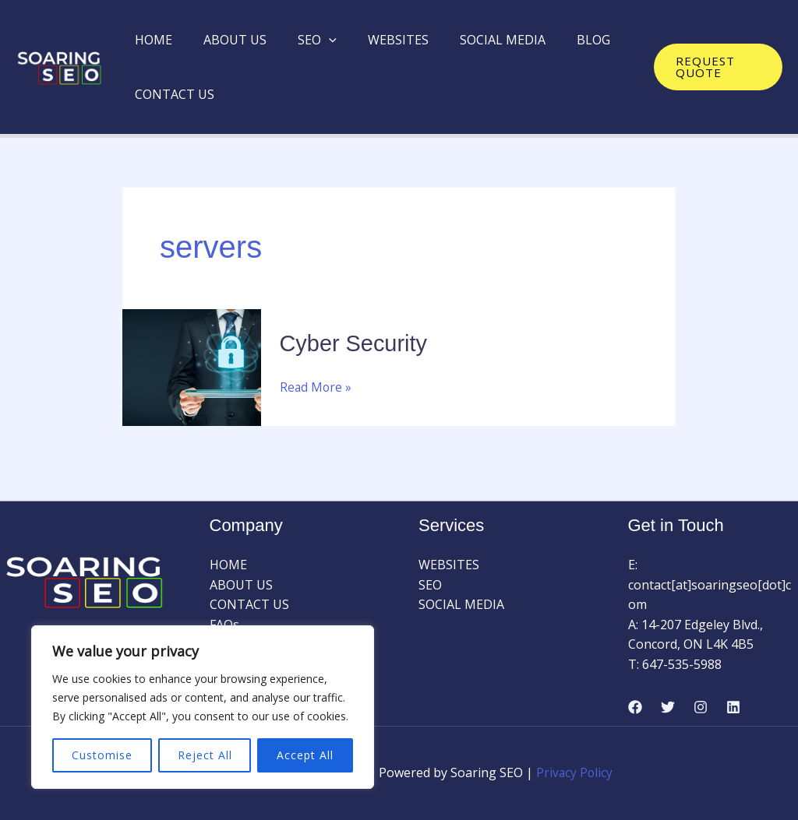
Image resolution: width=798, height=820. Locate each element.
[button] (714, 67)
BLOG (559, 39)
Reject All (205, 755)
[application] (313, 39)
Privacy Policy (574, 772)
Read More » (316, 386)
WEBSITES (376, 39)
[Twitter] (668, 707)
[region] (202, 707)
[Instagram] (701, 707)
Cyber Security (356, 343)
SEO (301, 39)
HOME (150, 39)
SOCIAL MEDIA (474, 39)
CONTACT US (171, 94)
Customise (102, 755)
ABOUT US (225, 39)
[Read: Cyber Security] (191, 366)
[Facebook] (635, 707)
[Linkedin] (733, 707)
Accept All (305, 755)
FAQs (224, 623)
